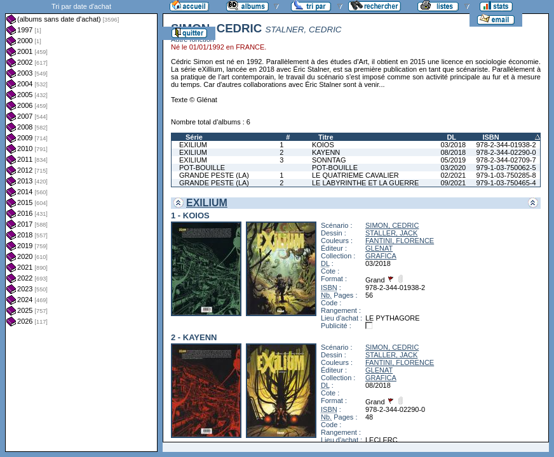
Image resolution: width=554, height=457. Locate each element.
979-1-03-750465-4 (506, 183)
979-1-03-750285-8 (506, 175)
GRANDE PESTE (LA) (214, 175)
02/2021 (453, 175)
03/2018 (453, 145)
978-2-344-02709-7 (506, 160)
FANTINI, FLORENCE (399, 240)
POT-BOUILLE (202, 167)
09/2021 (453, 183)
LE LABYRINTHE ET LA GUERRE (365, 183)
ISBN (490, 137)
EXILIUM (193, 145)
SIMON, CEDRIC (392, 225)
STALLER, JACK (391, 233)
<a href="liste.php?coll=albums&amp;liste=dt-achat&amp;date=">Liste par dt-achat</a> (81, 226)
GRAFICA (380, 256)
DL (451, 137)
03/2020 (453, 167)
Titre (326, 137)
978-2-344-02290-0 (506, 152)
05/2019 (453, 160)
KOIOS (323, 145)
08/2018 (453, 152)
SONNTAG (329, 160)
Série (194, 137)
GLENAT (379, 248)
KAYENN (326, 152)
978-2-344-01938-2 (506, 145)
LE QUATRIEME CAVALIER (355, 175)
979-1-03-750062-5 (506, 167)
